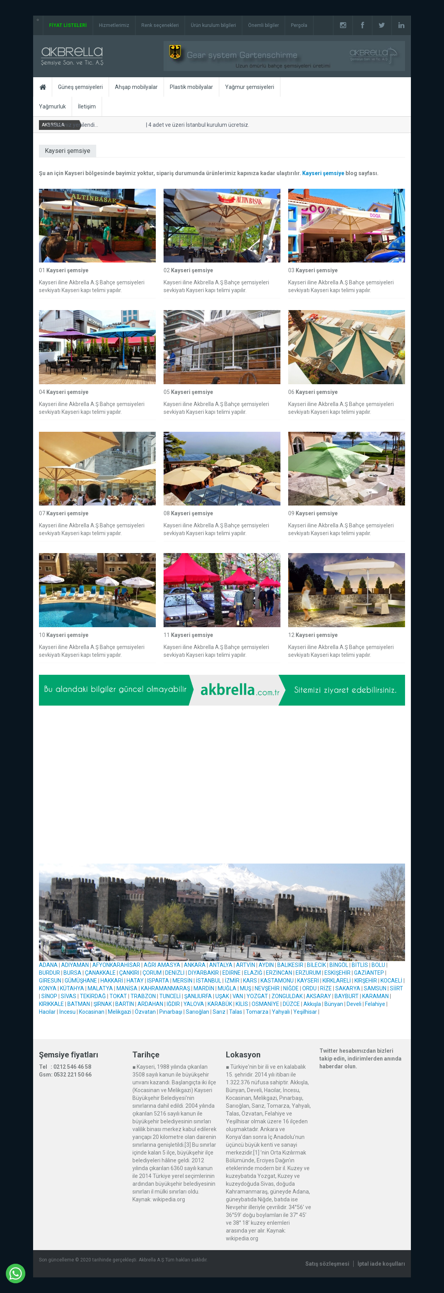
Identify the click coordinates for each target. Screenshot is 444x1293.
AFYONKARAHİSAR (116, 965)
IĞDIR (173, 1004)
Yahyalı (281, 1012)
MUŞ (245, 988)
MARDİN (204, 988)
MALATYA (100, 988)
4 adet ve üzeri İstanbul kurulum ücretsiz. (197, 125)
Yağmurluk (52, 106)
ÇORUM (152, 973)
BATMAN (78, 1004)
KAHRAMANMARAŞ (165, 988)
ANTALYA (221, 965)
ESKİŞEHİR (337, 973)
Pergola (299, 25)
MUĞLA (227, 988)
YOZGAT (257, 996)
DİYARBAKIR (203, 973)
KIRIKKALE (51, 1004)
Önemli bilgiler (263, 25)
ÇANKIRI (129, 973)
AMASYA (168, 965)
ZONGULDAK (287, 996)
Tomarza (257, 1012)
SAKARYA (347, 988)
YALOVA (193, 1004)
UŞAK (222, 996)
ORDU (309, 988)
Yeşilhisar (305, 1012)
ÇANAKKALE (100, 973)
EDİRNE (231, 973)
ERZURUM (308, 973)
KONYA (47, 988)
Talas (235, 1012)
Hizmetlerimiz (114, 25)
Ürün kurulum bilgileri (213, 25)
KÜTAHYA (72, 988)
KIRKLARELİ (336, 980)
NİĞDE (291, 988)
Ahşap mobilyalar (136, 87)
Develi (354, 1004)
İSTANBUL (208, 980)
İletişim (87, 106)
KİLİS (242, 1004)
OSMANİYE (265, 1004)
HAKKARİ (111, 980)
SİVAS (68, 996)
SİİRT (396, 988)
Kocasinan (91, 1012)
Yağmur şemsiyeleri (249, 87)
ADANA (48, 965)
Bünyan (333, 1004)
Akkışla (312, 1004)
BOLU (378, 965)
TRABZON (143, 996)
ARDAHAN (150, 1004)
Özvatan (145, 1012)
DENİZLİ (175, 973)
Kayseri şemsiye (323, 173)
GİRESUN (50, 980)
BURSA (72, 973)
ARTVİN (245, 965)
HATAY (135, 980)
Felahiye (375, 1004)
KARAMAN (375, 996)
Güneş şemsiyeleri (80, 87)
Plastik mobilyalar (191, 87)
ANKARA (195, 965)
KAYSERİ (308, 980)
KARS (250, 980)
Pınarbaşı (170, 1012)
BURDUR (49, 973)
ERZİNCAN (279, 973)
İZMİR (232, 980)
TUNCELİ (170, 996)
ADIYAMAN (75, 965)
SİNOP (49, 996)
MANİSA (126, 988)
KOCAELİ (391, 980)
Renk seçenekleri (160, 25)
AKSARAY (318, 996)
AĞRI (150, 965)
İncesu (67, 1012)
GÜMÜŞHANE (81, 980)
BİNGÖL (338, 965)
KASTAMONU (277, 980)
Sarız (219, 1012)
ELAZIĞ (253, 973)
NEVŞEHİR (267, 988)
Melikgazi (119, 1012)
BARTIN (124, 1004)
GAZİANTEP (369, 973)
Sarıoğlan (197, 1012)
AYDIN (266, 965)
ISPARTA (158, 980)
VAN (238, 996)
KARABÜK (220, 1004)
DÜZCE (291, 1004)
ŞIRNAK (102, 1004)
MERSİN (182, 980)
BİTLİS (360, 965)
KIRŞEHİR (365, 980)
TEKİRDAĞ (93, 996)
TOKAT (118, 996)
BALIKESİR (290, 965)
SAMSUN (375, 988)
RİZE (326, 988)
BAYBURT (347, 996)
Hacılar (47, 1012)
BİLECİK (316, 965)
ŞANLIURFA (198, 996)
